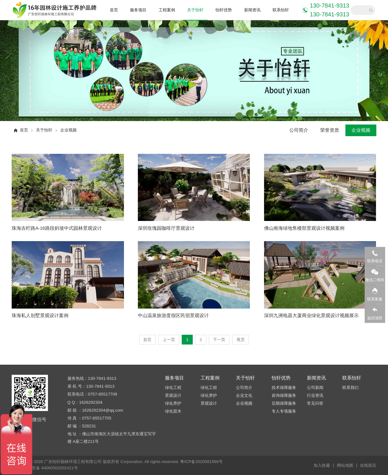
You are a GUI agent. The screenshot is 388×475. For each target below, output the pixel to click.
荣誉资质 (329, 130)
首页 (114, 10)
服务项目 (138, 10)
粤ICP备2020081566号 (201, 461)
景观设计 (173, 395)
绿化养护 (173, 403)
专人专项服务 (284, 411)
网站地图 (347, 465)
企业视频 (68, 130)
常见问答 (315, 403)
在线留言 (368, 465)
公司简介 (298, 130)
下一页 (219, 339)
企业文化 (244, 395)
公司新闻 (315, 387)
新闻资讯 (252, 10)
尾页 (241, 339)
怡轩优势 (223, 10)
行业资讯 (315, 395)
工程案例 (167, 10)
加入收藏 (324, 465)
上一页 (169, 339)
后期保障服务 (284, 403)
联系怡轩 (281, 10)
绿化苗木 (173, 411)
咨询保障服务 (284, 395)
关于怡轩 (195, 10)
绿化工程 (173, 387)
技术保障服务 (284, 387)
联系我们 (350, 387)
